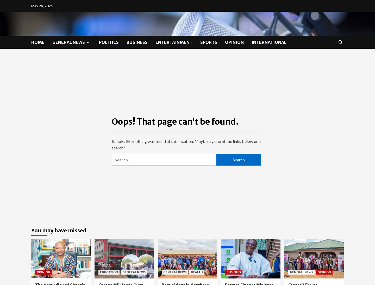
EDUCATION (109, 272)
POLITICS (109, 42)
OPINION (234, 42)
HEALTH (197, 272)
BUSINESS (137, 42)
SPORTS (208, 42)
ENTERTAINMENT (173, 42)
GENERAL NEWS (71, 42)
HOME (38, 42)
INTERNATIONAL (269, 42)
